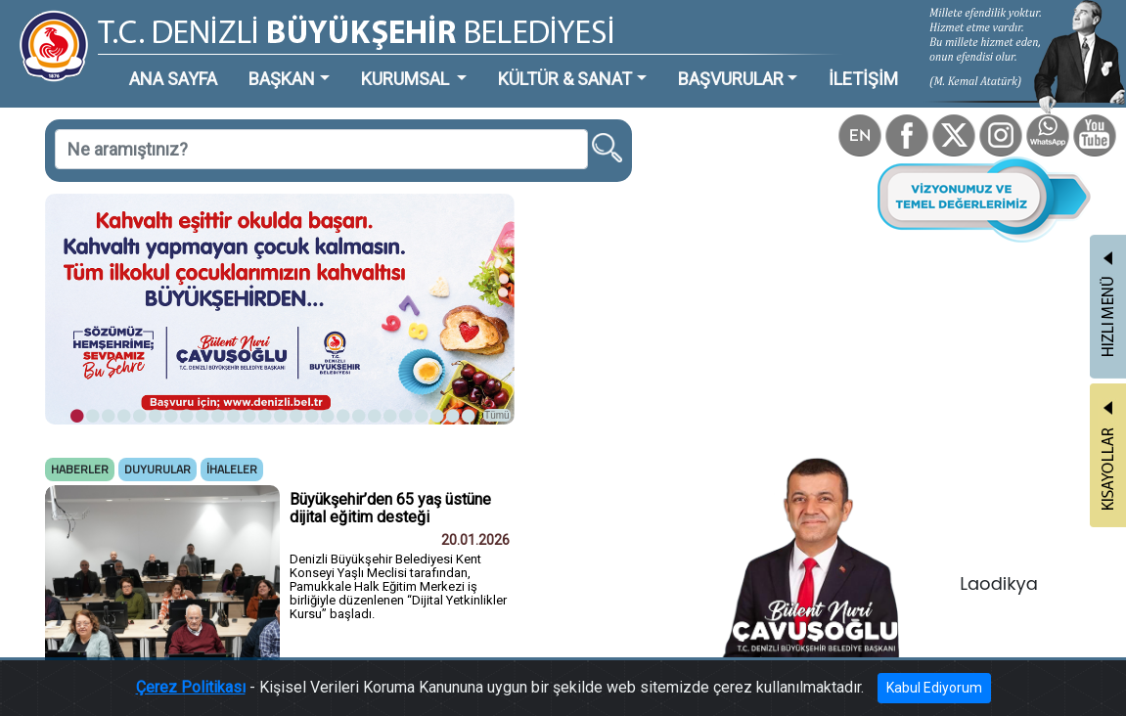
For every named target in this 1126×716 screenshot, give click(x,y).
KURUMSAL (407, 78)
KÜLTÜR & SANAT (565, 78)
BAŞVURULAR (731, 78)
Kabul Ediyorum (934, 687)
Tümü (497, 415)
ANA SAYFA (173, 78)
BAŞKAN (281, 78)
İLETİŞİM (863, 78)
